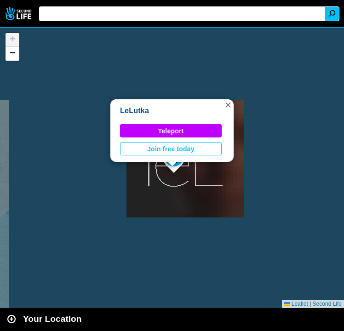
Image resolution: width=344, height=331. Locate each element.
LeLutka (134, 110)
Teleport (171, 131)
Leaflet (296, 304)
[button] (228, 104)
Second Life (19, 13)
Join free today (171, 149)
